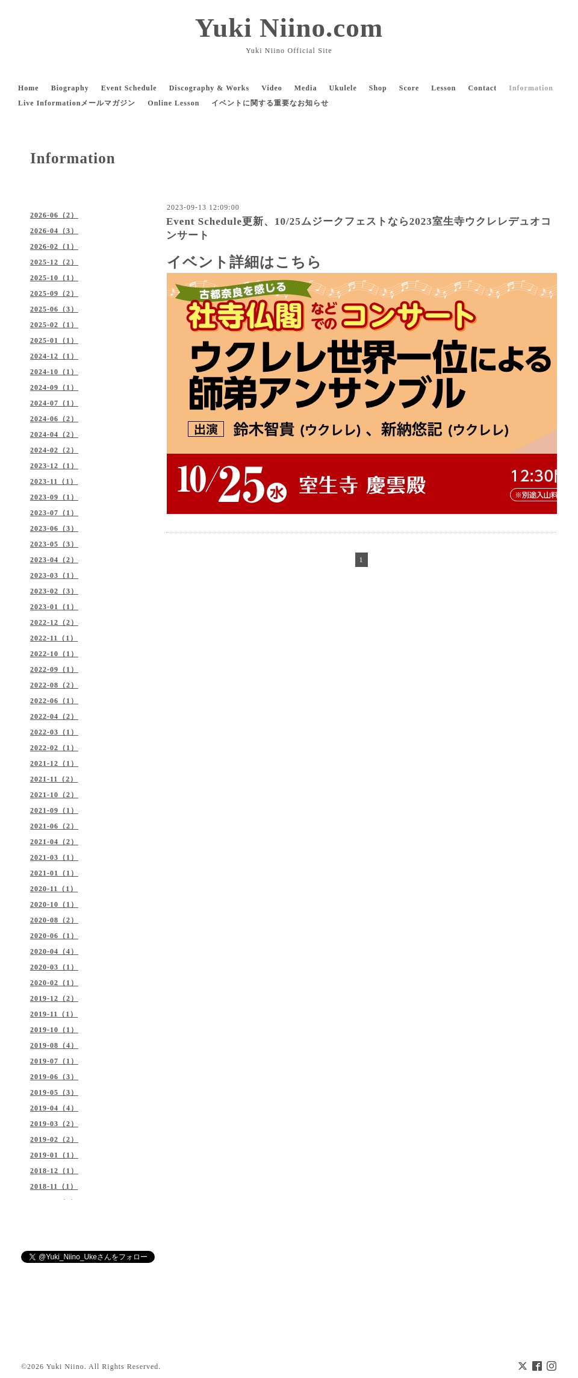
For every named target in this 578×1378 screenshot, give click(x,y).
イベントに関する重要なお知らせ (270, 103)
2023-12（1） (54, 466)
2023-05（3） (54, 544)
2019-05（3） (54, 1092)
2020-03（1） (54, 967)
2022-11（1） (54, 638)
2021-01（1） (54, 873)
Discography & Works (209, 88)
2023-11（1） (54, 481)
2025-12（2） (54, 262)
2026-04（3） (54, 231)
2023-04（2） (54, 560)
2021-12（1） (54, 763)
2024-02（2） (54, 450)
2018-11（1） (54, 1186)
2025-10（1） (54, 278)
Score (409, 88)
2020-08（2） (54, 920)
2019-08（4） (54, 1045)
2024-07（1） (54, 403)
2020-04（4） (54, 951)
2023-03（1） (54, 575)
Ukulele (342, 88)
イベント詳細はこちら (244, 262)
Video (271, 88)
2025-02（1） (54, 325)
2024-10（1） (54, 372)
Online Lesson (173, 103)
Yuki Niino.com (289, 28)
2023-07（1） (54, 513)
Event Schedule (129, 88)
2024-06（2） (54, 419)
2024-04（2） (54, 434)
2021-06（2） (54, 826)
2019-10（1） (54, 1030)
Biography (70, 88)
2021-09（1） (54, 810)
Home (28, 88)
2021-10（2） (54, 795)
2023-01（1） (54, 607)
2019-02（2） (54, 1139)
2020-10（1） (54, 904)
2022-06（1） (54, 701)
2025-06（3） (54, 309)
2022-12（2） (54, 622)
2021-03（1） (54, 857)
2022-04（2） (54, 716)
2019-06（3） (54, 1077)
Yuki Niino (65, 1366)
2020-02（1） (54, 983)
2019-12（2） (54, 998)
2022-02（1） (54, 748)
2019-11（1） (54, 1014)
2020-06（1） (54, 936)
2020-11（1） (54, 889)
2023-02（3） (54, 591)
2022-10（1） (54, 654)
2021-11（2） (54, 779)
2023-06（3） (54, 528)
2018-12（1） (54, 1171)
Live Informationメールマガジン (76, 103)
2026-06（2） (54, 215)
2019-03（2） (54, 1124)
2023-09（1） (54, 497)
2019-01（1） (54, 1155)
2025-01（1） (54, 340)
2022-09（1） (54, 669)
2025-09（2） (54, 293)
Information (531, 88)
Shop (378, 88)
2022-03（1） (54, 732)
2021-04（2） (54, 842)
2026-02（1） (54, 246)
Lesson (443, 88)
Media (305, 88)
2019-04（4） (54, 1108)
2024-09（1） (54, 387)
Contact (482, 88)
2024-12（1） (54, 356)
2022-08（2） (54, 685)
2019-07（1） (54, 1061)
